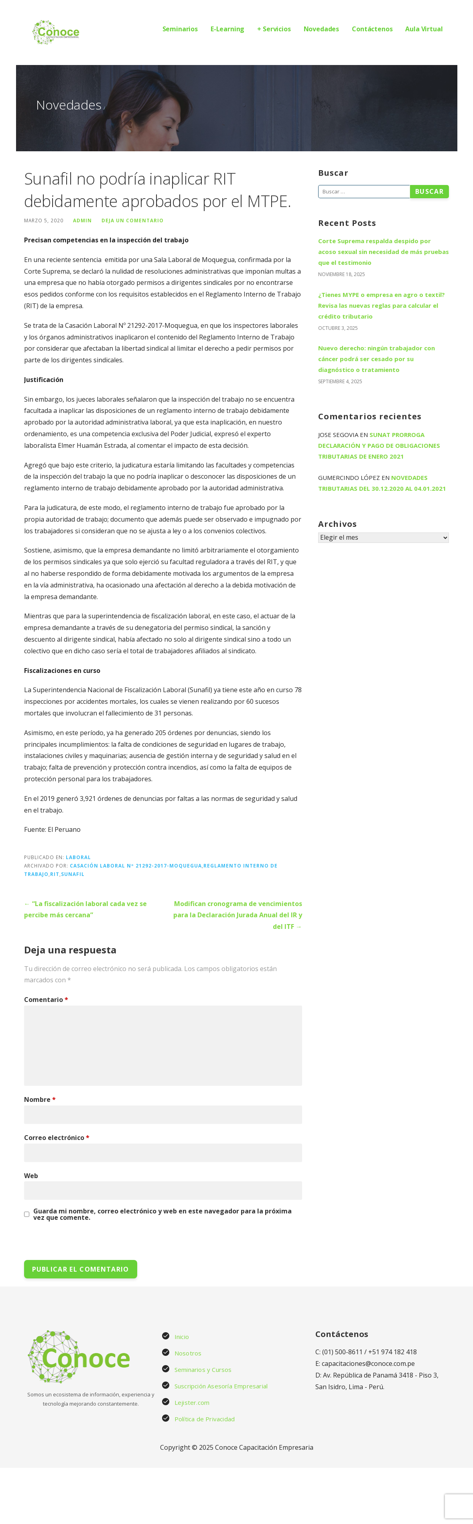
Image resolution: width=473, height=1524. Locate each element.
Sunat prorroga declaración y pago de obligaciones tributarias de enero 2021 (379, 445)
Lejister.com (192, 1402)
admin (82, 220)
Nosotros (188, 1353)
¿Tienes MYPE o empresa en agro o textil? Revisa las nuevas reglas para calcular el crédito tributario (381, 305)
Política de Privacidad (205, 1419)
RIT (54, 874)
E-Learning (227, 28)
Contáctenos (372, 28)
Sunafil (73, 874)
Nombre (40, 1099)
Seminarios (180, 28)
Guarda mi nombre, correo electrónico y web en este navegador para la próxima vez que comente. (162, 1214)
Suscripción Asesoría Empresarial (221, 1386)
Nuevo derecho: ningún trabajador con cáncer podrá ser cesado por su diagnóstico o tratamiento (376, 359)
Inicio (182, 1337)
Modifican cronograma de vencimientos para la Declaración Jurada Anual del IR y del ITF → (237, 915)
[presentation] (79, 1243)
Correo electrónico (56, 1137)
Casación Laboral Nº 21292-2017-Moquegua (136, 865)
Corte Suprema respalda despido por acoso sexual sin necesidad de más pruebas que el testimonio (383, 251)
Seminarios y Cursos (203, 1370)
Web (31, 1175)
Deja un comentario (133, 220)
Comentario (46, 999)
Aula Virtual (424, 28)
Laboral (78, 857)
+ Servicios (273, 28)
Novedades (321, 28)
